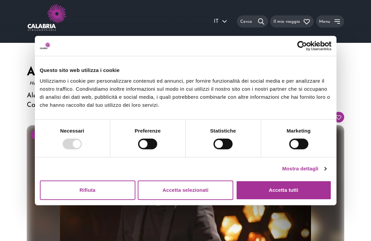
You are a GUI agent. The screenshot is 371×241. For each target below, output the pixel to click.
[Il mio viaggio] (292, 21)
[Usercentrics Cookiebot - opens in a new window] (302, 46)
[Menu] (330, 21)
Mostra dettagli (300, 168)
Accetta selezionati (185, 190)
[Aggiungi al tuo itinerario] (338, 117)
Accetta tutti (283, 190)
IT (221, 21)
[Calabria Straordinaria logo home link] (59, 21)
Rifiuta (87, 190)
